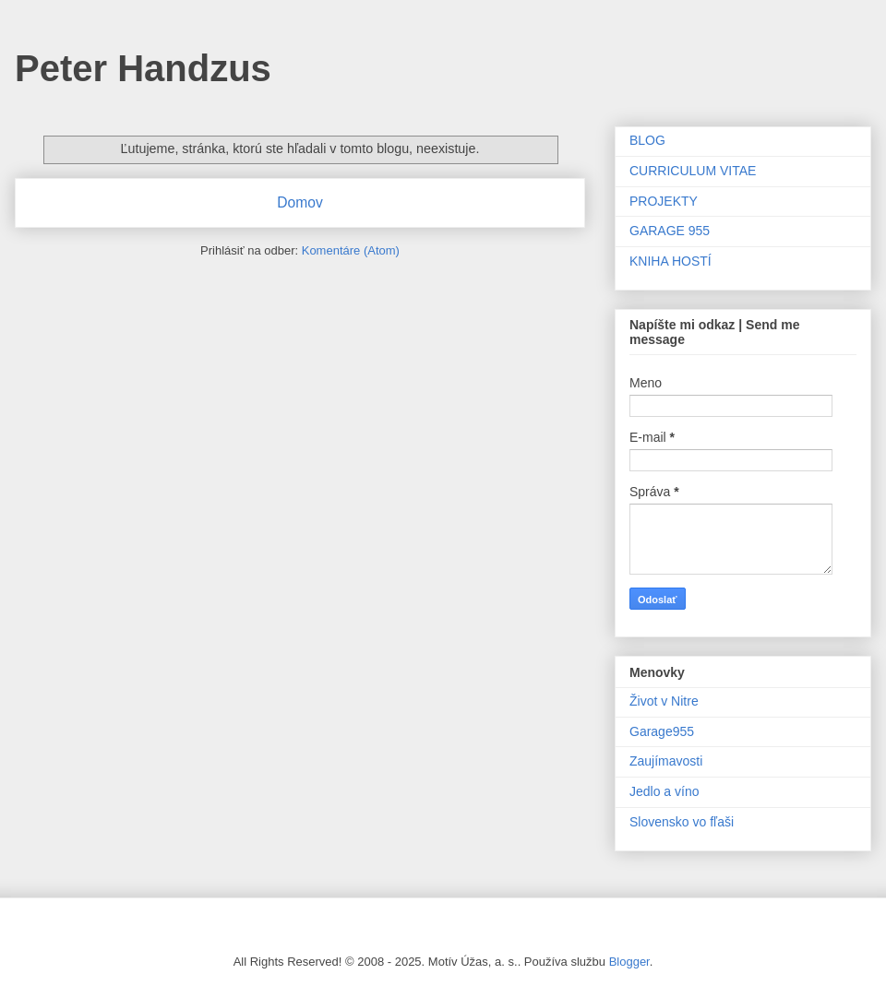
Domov (299, 202)
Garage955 (661, 731)
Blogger (629, 961)
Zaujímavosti (665, 761)
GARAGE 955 (669, 230)
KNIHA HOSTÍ (670, 261)
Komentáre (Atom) (351, 250)
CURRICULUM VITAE (692, 170)
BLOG (647, 140)
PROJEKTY (663, 201)
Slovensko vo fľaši (681, 821)
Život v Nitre (664, 701)
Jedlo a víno (664, 791)
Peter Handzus (143, 68)
